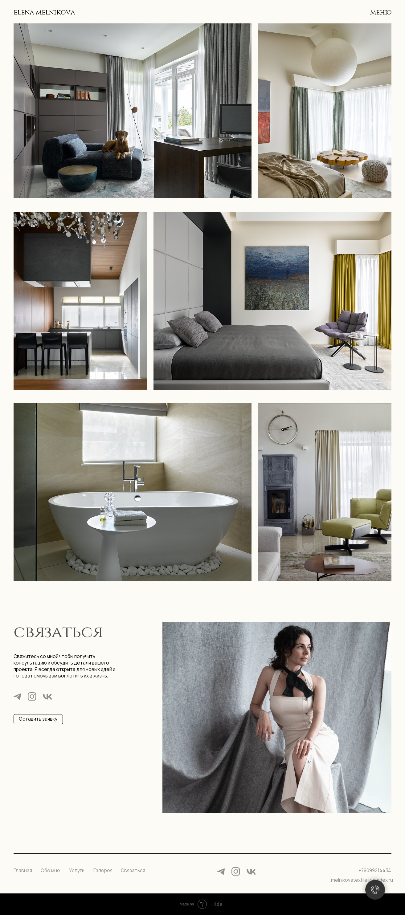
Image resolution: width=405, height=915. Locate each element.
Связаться (133, 870)
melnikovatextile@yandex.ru (362, 880)
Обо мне (50, 870)
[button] (38, 719)
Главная (23, 870)
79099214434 (376, 870)
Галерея (102, 870)
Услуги (76, 870)
